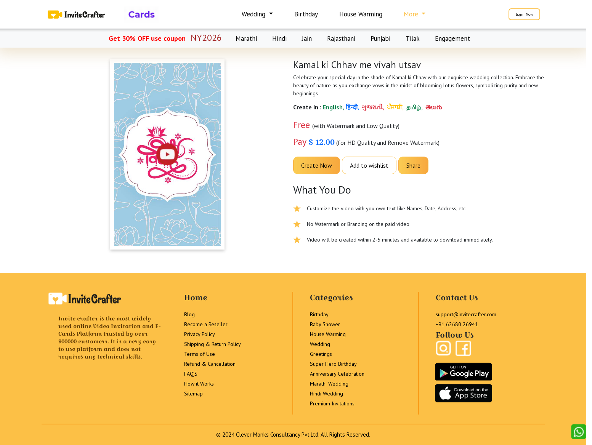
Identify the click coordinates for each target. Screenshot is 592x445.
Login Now (524, 14)
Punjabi (380, 38)
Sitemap (193, 393)
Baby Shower (325, 324)
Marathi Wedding (329, 383)
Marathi (246, 38)
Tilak (413, 38)
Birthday (306, 14)
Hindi (279, 38)
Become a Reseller (206, 324)
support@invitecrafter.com (466, 314)
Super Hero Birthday (333, 363)
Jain (307, 38)
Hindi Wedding (326, 393)
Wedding (320, 344)
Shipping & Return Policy (212, 344)
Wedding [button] (254, 14)
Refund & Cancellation (210, 363)
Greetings (321, 354)
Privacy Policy (199, 334)
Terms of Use (199, 354)
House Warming (360, 14)
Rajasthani (341, 38)
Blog (189, 314)
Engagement (452, 38)
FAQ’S (190, 373)
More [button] (412, 14)
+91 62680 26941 (457, 324)
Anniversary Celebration (337, 373)
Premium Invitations (332, 403)
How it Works (199, 383)
